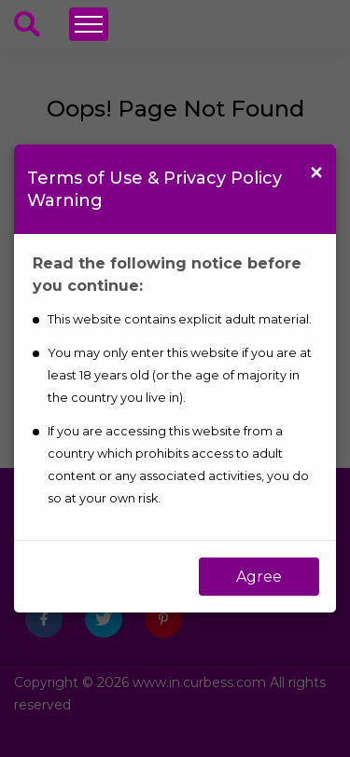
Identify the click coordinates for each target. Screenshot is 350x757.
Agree (259, 576)
